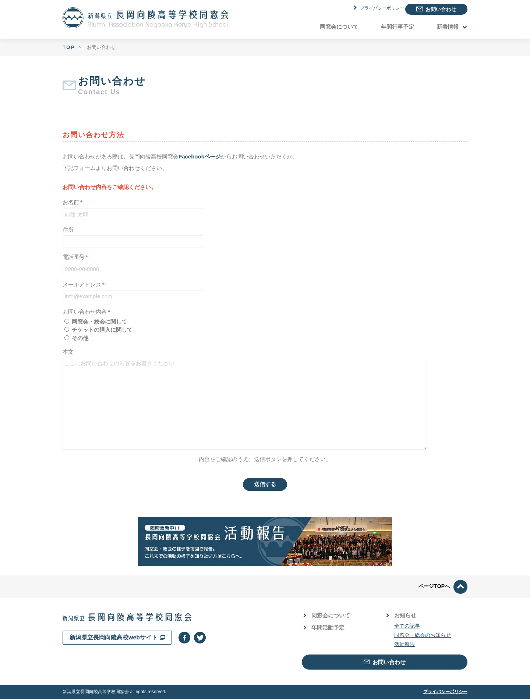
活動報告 (404, 644)
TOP (69, 47)
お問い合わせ (436, 9)
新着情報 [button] (452, 27)
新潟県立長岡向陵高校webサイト (117, 637)
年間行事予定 (397, 27)
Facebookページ (200, 156)
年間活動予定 (324, 627)
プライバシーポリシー (370, 9)
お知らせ (401, 615)
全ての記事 (407, 626)
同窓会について (339, 27)
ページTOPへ (442, 586)
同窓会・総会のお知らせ (422, 635)
